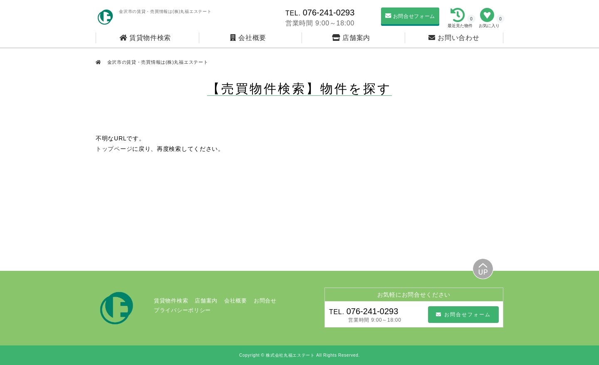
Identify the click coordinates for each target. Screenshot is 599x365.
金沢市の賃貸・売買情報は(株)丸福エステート (157, 62)
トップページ (114, 148)
